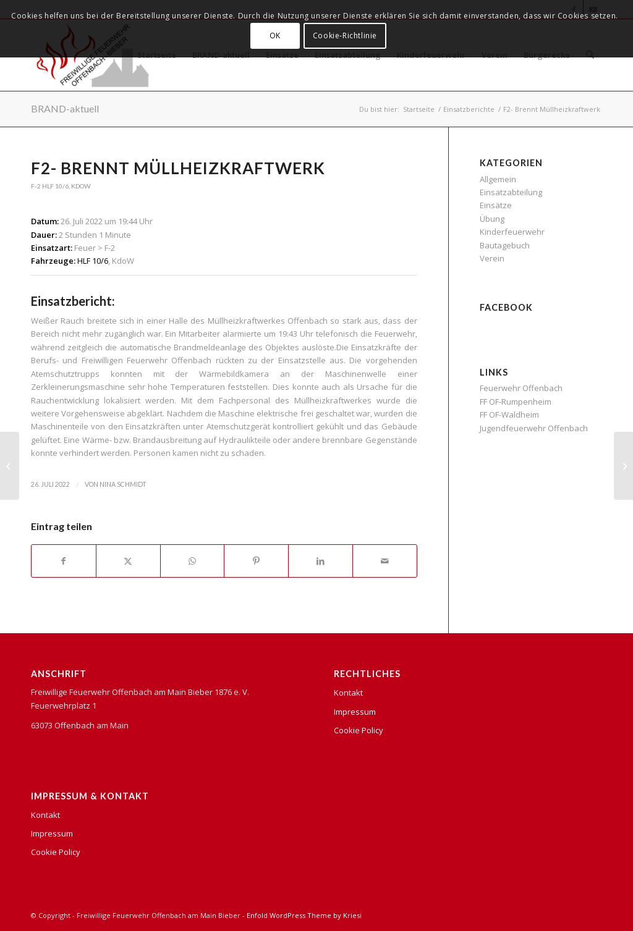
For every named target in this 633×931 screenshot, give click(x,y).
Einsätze (496, 205)
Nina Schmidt (123, 484)
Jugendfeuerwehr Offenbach (534, 428)
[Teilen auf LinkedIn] (320, 561)
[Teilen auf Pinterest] (256, 561)
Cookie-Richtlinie (345, 35)
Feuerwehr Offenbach (521, 388)
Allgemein (498, 179)
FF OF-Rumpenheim (515, 401)
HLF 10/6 (55, 186)
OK (275, 35)
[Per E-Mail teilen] (385, 561)
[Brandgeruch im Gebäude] (623, 466)
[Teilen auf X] (128, 561)
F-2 (36, 186)
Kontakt (45, 814)
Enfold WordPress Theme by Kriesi (304, 915)
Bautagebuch (505, 245)
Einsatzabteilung (511, 192)
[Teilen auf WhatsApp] (192, 561)
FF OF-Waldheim (509, 414)
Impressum (52, 833)
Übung (492, 218)
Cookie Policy (55, 851)
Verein (492, 258)
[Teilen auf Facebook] (64, 561)
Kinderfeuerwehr (512, 231)
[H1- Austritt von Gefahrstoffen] (9, 466)
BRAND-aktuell (65, 108)
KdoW (81, 186)
